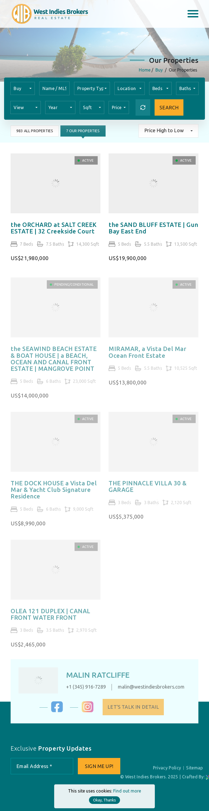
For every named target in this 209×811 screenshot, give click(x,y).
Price (117, 107)
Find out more (127, 790)
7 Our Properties (83, 131)
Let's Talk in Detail (136, 707)
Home (145, 69)
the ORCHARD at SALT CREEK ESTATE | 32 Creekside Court (54, 228)
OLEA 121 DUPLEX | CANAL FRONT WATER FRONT (50, 617)
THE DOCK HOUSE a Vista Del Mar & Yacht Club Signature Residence (54, 493)
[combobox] (22, 88)
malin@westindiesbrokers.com (148, 686)
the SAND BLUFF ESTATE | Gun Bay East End (153, 228)
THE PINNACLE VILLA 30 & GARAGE (148, 489)
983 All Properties (34, 131)
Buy (159, 69)
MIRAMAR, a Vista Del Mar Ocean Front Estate (147, 355)
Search (169, 107)
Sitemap (194, 767)
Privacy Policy (167, 767)
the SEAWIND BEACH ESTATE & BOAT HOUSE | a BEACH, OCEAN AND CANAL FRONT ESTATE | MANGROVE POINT (54, 362)
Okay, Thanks (104, 800)
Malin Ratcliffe (94, 675)
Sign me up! (99, 766)
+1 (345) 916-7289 (83, 686)
